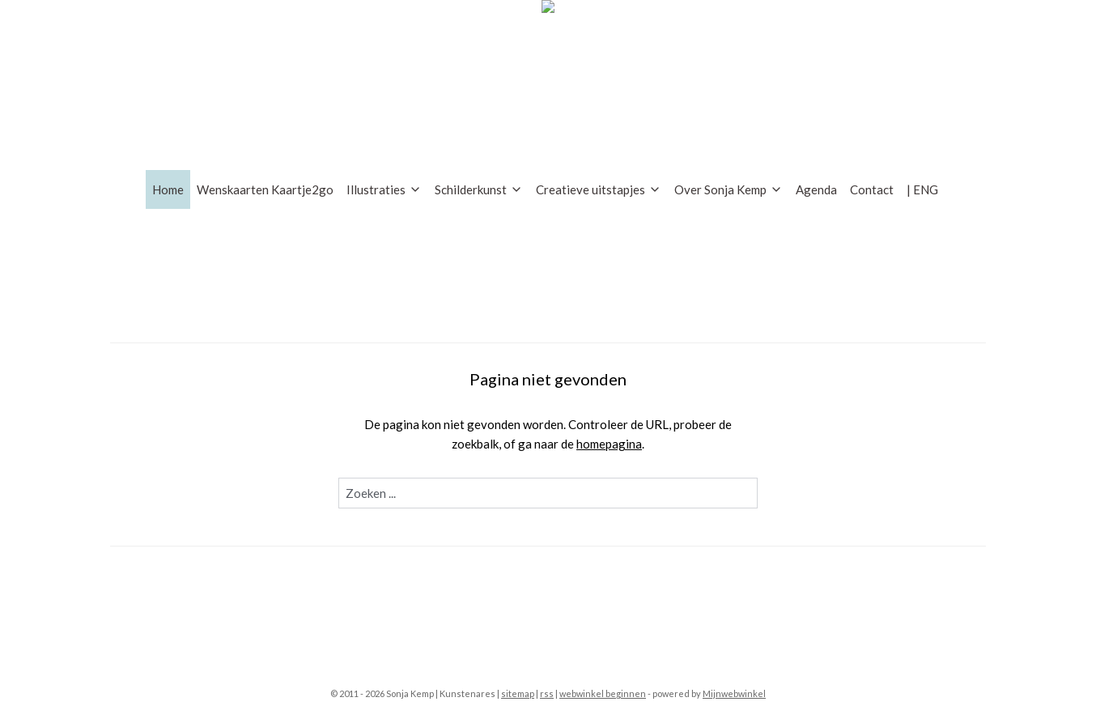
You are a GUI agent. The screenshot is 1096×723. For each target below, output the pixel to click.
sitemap (517, 693)
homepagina (609, 443)
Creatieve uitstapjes (598, 189)
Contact (872, 189)
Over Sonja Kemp (728, 189)
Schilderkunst (479, 189)
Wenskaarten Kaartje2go (265, 189)
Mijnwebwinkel (734, 693)
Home (168, 189)
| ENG (922, 189)
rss (547, 693)
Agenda (816, 189)
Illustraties (384, 189)
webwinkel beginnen (602, 693)
